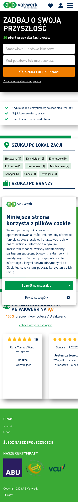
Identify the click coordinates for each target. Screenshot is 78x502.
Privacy (7, 494)
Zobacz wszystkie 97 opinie (35, 325)
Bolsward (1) (13, 158)
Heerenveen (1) (35, 166)
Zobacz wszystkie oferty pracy (22, 81)
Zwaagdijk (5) (49, 174)
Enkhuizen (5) (13, 166)
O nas (6, 432)
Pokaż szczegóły (47, 297)
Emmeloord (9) (58, 158)
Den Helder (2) (35, 158)
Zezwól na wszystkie (46, 285)
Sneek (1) (30, 174)
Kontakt (8, 426)
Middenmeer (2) (59, 166)
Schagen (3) (12, 174)
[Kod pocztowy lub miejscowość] (39, 60)
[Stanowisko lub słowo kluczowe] (39, 49)
